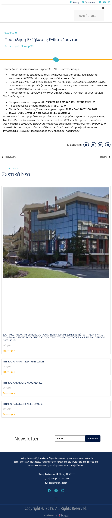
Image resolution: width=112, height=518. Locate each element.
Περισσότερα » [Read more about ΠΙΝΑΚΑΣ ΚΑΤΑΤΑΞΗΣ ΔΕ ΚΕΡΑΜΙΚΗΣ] (9, 414)
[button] (109, 13)
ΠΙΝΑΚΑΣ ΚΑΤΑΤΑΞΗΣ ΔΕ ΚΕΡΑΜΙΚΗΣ (23, 404)
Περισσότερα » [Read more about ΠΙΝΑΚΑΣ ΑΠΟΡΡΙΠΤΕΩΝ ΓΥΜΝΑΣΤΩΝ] (9, 372)
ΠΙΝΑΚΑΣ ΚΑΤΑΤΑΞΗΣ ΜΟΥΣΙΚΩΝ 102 (23, 382)
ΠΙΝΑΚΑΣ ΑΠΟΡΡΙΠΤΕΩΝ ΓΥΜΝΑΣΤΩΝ (23, 361)
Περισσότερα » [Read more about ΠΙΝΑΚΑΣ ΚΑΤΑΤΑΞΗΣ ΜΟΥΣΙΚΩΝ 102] (9, 393)
